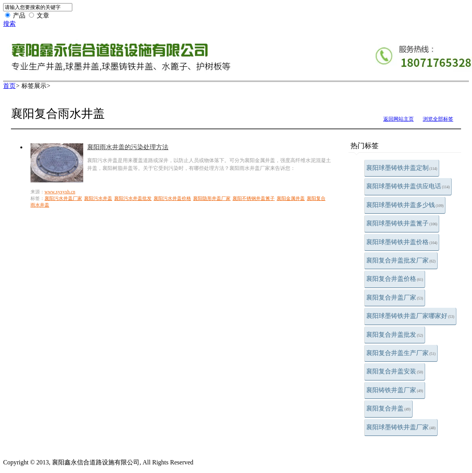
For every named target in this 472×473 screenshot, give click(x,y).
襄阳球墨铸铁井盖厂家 (401, 427)
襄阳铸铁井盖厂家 (394, 390)
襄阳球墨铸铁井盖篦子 (401, 223)
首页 (9, 85)
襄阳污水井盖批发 (133, 198)
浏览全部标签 (438, 119)
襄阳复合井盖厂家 (394, 297)
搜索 (9, 23)
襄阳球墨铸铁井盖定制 (401, 167)
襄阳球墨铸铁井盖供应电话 (408, 186)
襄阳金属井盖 (291, 198)
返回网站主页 (398, 119)
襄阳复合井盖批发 (394, 334)
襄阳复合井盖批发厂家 (401, 260)
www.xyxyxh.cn (60, 192)
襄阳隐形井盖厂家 (212, 198)
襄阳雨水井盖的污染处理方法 (127, 147)
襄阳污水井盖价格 (172, 198)
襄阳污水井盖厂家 (63, 198)
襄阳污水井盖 (98, 198)
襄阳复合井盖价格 (394, 278)
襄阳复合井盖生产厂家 (401, 353)
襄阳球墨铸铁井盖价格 (401, 242)
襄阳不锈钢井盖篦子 (253, 198)
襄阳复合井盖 (388, 408)
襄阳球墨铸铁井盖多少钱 (404, 205)
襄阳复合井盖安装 (394, 371)
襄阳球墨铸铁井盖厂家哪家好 (410, 315)
